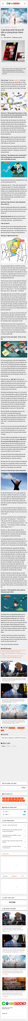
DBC (7, 798)
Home (2, 27)
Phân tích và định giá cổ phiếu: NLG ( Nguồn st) (11, 651)
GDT (19, 798)
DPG (10, 798)
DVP (16, 798)
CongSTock (17, 80)
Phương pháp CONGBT (14, 800)
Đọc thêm (13, 680)
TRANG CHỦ (4, 1013)
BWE (4, 798)
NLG (4, 800)
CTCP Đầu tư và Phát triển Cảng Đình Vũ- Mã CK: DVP (12, 655)
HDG (22, 798)
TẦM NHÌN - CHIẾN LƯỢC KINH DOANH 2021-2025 (11, 657)
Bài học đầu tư (14, 27)
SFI (21, 800)
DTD (13, 798)
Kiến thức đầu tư (7, 27)
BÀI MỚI (5, 854)
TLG (23, 800)
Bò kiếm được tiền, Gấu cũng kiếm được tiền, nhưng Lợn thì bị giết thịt (13, 674)
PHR (7, 800)
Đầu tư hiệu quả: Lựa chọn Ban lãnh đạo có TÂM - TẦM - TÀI (14, 650)
